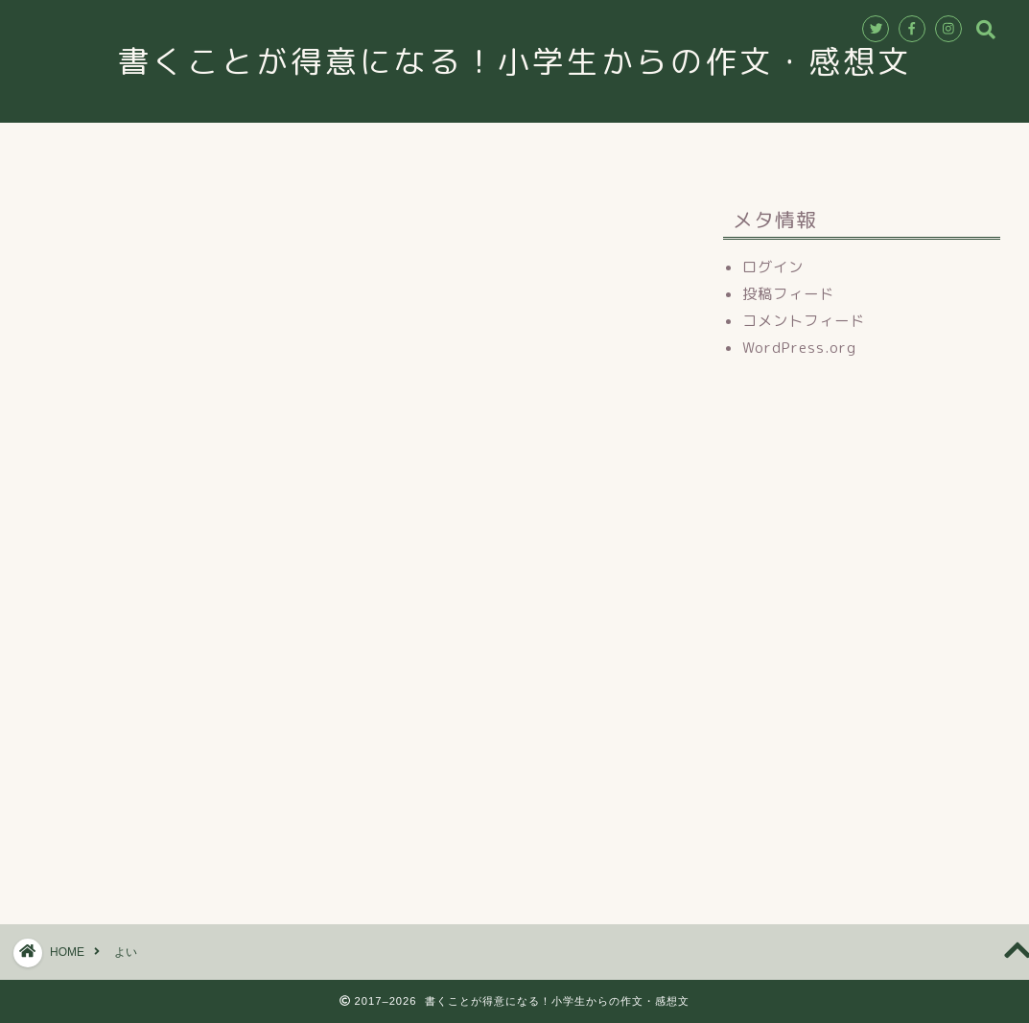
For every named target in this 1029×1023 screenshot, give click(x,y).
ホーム (285, 145)
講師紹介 (481, 145)
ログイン (773, 267)
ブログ (745, 145)
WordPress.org (799, 347)
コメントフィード (803, 321)
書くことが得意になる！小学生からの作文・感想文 (532, 61)
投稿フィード (788, 294)
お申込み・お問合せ (616, 145)
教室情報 (380, 145)
